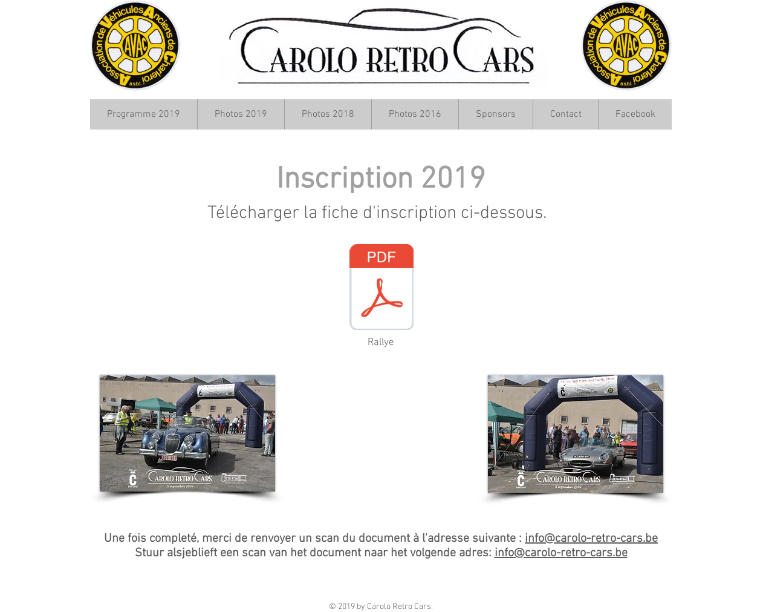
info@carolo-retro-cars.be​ (591, 538)
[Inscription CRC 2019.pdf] (381, 288)
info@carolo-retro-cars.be (561, 553)
